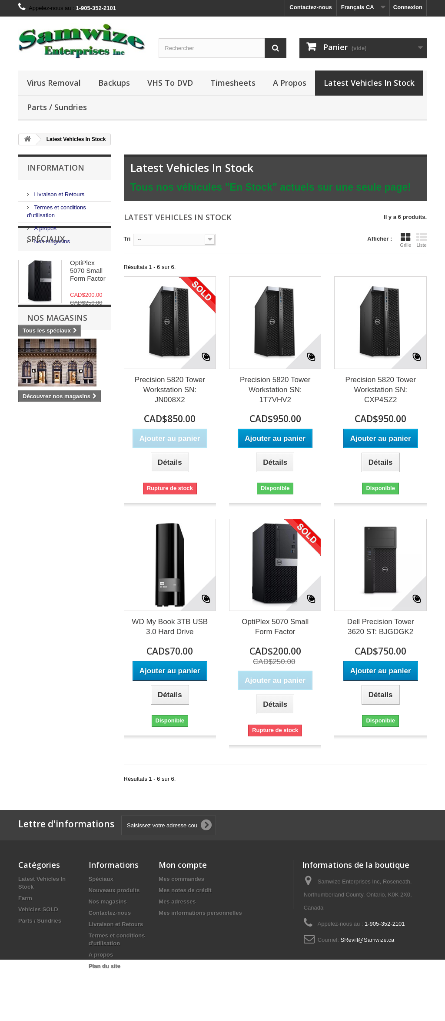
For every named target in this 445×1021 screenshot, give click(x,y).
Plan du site (104, 966)
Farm (25, 898)
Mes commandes (181, 879)
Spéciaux (46, 270)
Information (55, 167)
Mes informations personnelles (200, 913)
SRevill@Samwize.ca (367, 940)
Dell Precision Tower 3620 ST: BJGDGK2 (380, 627)
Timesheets (233, 82)
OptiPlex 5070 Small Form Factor (88, 302)
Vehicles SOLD (38, 909)
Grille (405, 240)
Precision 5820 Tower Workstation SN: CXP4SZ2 (380, 390)
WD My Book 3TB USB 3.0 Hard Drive (170, 627)
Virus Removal (54, 82)
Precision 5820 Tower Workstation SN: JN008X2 (170, 390)
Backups (114, 82)
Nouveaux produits (114, 890)
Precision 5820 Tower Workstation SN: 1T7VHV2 (275, 390)
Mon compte (183, 865)
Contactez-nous (310, 7)
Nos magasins (51, 238)
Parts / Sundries (57, 107)
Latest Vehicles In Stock (369, 82)
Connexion (407, 7)
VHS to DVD (170, 82)
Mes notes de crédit (185, 890)
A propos (289, 82)
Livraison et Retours (58, 191)
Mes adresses (177, 901)
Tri (127, 238)
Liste (421, 240)
